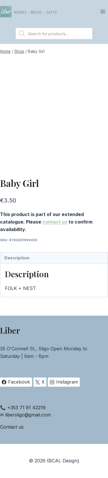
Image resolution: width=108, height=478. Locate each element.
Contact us (12, 427)
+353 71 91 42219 (26, 407)
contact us (54, 222)
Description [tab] (16, 257)
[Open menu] (102, 11)
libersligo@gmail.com (28, 415)
